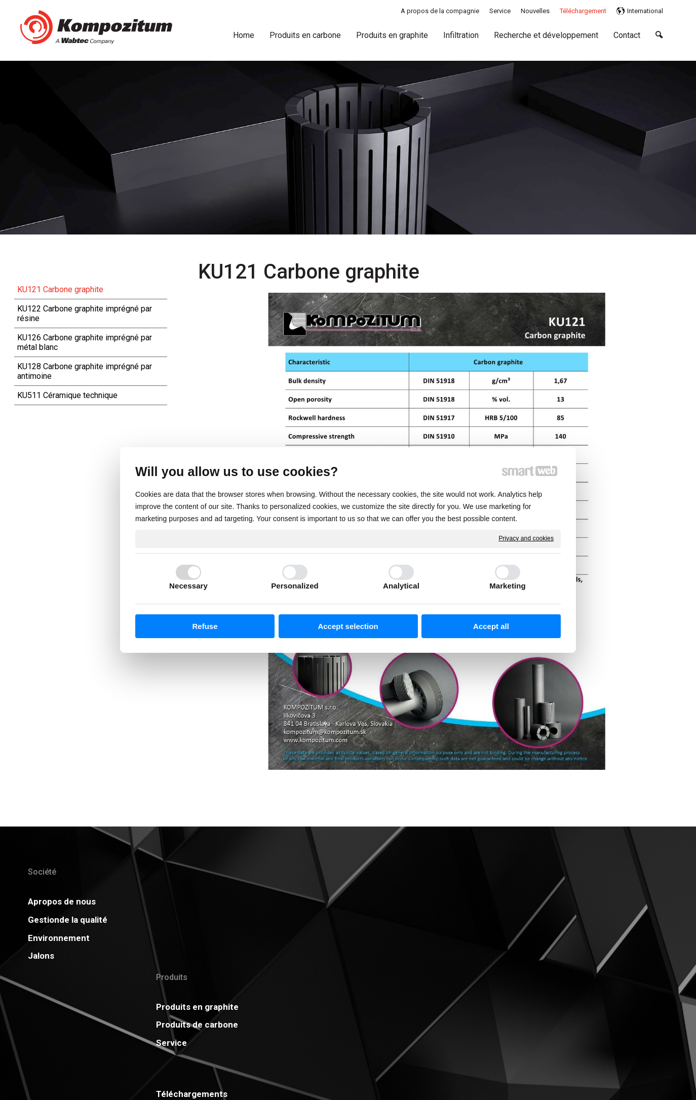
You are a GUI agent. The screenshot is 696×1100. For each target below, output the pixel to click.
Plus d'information (625, 901)
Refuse (204, 626)
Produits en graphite (205, 901)
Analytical (401, 585)
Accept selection (348, 626)
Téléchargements (336, 901)
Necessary (188, 585)
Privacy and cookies (526, 538)
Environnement (59, 938)
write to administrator (356, 1028)
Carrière (317, 938)
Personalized (295, 585)
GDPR (447, 920)
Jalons (41, 956)
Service (179, 938)
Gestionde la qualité (67, 920)
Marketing (507, 585)
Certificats (322, 920)
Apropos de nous (62, 901)
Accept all (491, 626)
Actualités (456, 901)
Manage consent (483, 1028)
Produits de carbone (205, 920)
